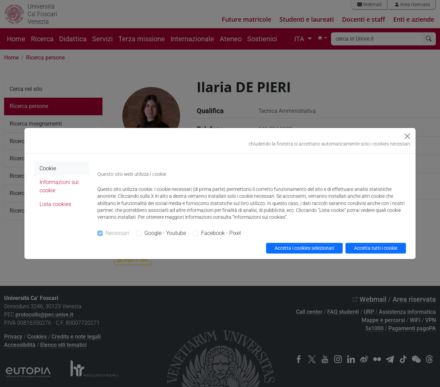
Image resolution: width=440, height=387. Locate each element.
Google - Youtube (165, 233)
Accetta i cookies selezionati (304, 248)
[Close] (407, 136)
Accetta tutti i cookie (375, 248)
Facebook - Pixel (221, 233)
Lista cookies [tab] (55, 204)
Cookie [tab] (48, 168)
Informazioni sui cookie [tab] (59, 186)
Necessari (117, 233)
